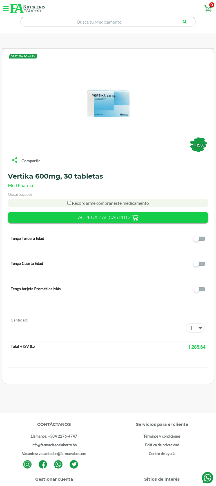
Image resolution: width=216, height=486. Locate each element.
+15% (199, 144)
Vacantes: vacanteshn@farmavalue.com (54, 453)
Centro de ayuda (162, 453)
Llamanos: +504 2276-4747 (54, 436)
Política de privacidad (162, 445)
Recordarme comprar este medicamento (110, 203)
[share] (14, 160)
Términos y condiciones (162, 436)
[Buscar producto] (185, 21)
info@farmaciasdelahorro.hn (54, 445)
